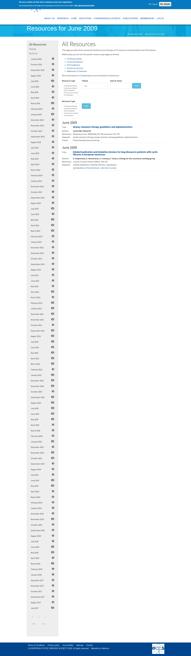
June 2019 (42, 480)
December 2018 (42, 513)
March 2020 (42, 430)
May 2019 (42, 485)
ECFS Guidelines (73, 65)
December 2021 (42, 314)
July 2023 (42, 208)
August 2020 (42, 402)
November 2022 (42, 253)
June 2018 (42, 547)
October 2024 (42, 131)
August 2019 (42, 469)
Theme (85, 81)
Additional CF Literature (77, 71)
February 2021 (42, 369)
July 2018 (42, 541)
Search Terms (116, 81)
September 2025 (42, 70)
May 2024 (42, 158)
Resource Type (68, 81)
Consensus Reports (75, 62)
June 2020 (42, 413)
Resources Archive (135, 34)
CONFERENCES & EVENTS (107, 18)
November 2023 (42, 186)
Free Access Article (71, 93)
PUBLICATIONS (130, 18)
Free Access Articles (75, 68)
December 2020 (42, 380)
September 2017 (42, 596)
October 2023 (42, 192)
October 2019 (42, 458)
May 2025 (42, 92)
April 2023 (42, 225)
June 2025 (42, 86)
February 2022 (42, 303)
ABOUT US (49, 18)
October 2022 (42, 258)
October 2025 (42, 64)
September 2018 (42, 530)
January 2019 (42, 508)
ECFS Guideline (71, 90)
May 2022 (42, 286)
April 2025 (42, 97)
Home (32, 49)
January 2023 (42, 241)
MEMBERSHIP (147, 18)
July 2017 (42, 608)
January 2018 (42, 574)
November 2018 (42, 519)
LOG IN (160, 18)
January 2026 (42, 59)
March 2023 (42, 230)
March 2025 (42, 103)
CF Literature (71, 95)
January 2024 (42, 181)
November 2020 (42, 386)
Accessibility (68, 645)
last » (44, 623)
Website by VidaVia (100, 648)
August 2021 (42, 336)
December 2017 (42, 580)
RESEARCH (63, 18)
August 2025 (42, 75)
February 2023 (42, 236)
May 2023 (42, 219)
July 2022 (42, 275)
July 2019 (42, 474)
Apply (137, 85)
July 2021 (42, 341)
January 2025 (42, 114)
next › (34, 623)
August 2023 (42, 203)
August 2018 (42, 535)
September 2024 (42, 136)
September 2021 (42, 330)
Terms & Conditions (36, 645)
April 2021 (42, 358)
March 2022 (42, 297)
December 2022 (42, 247)
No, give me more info (84, 5)
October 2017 (42, 591)
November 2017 (42, 585)
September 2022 (42, 264)
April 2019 (42, 491)
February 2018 (42, 569)
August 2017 (42, 602)
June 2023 (42, 214)
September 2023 (42, 197)
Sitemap (79, 645)
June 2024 (42, 153)
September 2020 (42, 397)
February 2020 (42, 436)
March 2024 (42, 169)
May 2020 (42, 419)
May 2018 (42, 552)
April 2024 (42, 164)
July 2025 (42, 81)
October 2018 (42, 524)
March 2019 (42, 497)
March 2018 (42, 563)
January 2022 (42, 308)
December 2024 (42, 119)
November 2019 (42, 452)
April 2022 (42, 291)
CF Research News (74, 59)
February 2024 (42, 175)
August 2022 (42, 269)
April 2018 (42, 558)
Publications (114, 75)
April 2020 (42, 425)
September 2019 (42, 463)
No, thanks (165, 3)
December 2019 (42, 447)
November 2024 (42, 125)
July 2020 (42, 408)
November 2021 (42, 319)
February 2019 (42, 502)
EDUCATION (85, 18)
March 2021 (42, 363)
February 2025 (42, 108)
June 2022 (42, 280)
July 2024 (42, 147)
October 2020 (42, 391)
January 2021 (42, 375)
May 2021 (42, 352)
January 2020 (42, 441)
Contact (89, 645)
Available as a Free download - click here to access (95, 168)
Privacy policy (54, 645)
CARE (74, 18)
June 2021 (42, 347)
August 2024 (42, 142)
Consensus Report (71, 88)
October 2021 (42, 325)
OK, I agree (153, 3)
